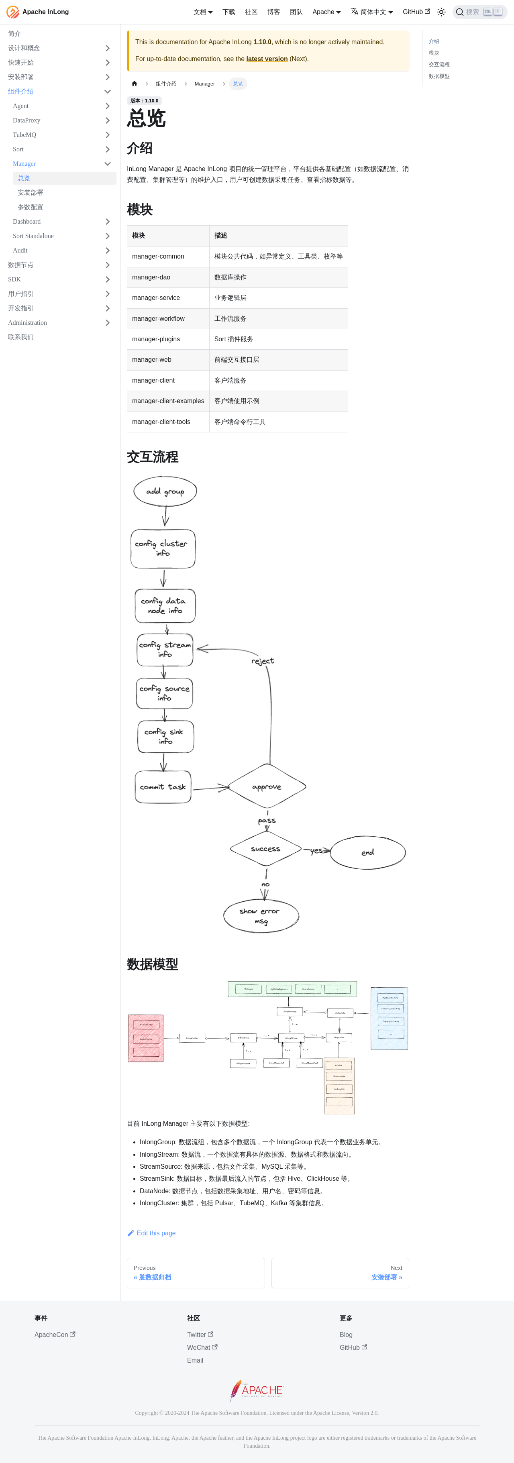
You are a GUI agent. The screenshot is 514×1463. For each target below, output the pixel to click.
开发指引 (21, 308)
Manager (24, 163)
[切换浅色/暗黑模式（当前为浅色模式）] (441, 12)
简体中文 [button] (368, 11)
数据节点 (21, 264)
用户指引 (21, 293)
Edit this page (151, 1233)
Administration (27, 322)
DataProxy (26, 120)
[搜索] (480, 12)
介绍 (434, 41)
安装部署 (21, 76)
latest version (267, 58)
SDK (14, 279)
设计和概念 (24, 48)
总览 (24, 178)
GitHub (416, 11)
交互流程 (439, 64)
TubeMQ (24, 134)
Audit (20, 250)
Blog (346, 1334)
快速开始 (21, 62)
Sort (18, 149)
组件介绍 (21, 91)
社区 (251, 11)
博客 (273, 11)
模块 (434, 53)
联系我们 (21, 337)
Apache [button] (323, 11)
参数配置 (30, 207)
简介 (14, 33)
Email (195, 1360)
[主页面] (134, 83)
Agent (21, 105)
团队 (296, 11)
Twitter (200, 1334)
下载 (228, 11)
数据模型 (439, 76)
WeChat (202, 1347)
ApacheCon (55, 1334)
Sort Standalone (33, 235)
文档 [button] (200, 11)
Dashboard (27, 221)
